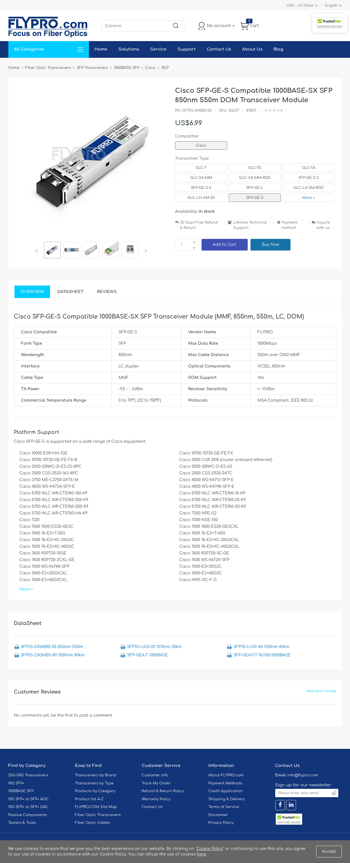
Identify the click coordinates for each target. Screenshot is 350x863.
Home (101, 49)
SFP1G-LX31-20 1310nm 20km (154, 647)
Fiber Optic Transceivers (98, 815)
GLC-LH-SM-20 (201, 198)
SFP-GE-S (255, 198)
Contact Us (219, 49)
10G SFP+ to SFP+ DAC (28, 807)
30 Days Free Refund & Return (199, 225)
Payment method (290, 225)
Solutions (128, 49)
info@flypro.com (302, 775)
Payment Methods (225, 783)
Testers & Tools (22, 823)
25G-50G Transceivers (28, 775)
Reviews (107, 291)
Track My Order (156, 783)
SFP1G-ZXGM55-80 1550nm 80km (53, 655)
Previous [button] (38, 251)
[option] (52, 251)
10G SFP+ (16, 783)
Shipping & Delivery (226, 799)
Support (186, 49)
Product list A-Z (89, 799)
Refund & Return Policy (163, 791)
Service (158, 49)
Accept (329, 851)
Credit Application (225, 791)
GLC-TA (308, 168)
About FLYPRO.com (226, 775)
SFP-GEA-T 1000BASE (147, 655)
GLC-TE (254, 168)
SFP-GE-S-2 (308, 178)
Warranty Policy (156, 799)
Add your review (321, 691)
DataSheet (70, 291)
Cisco (201, 145)
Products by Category (95, 791)
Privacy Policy (221, 823)
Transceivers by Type (94, 783)
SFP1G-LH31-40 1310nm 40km (261, 647)
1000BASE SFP (21, 791)
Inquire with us (323, 225)
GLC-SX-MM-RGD (254, 178)
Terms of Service (223, 807)
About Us (252, 49)
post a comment (95, 715)
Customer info (155, 775)
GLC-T (201, 168)
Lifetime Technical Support (250, 225)
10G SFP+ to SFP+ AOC (28, 799)
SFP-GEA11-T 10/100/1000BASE (262, 655)
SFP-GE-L (255, 188)
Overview (32, 291)
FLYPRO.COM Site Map (96, 807)
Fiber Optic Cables (92, 823)
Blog (278, 49)
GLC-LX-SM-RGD (309, 188)
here (201, 854)
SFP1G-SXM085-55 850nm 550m (52, 647)
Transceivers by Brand (95, 775)
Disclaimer (218, 815)
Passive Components (27, 815)
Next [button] (145, 251)
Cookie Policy (210, 849)
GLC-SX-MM (201, 178)
